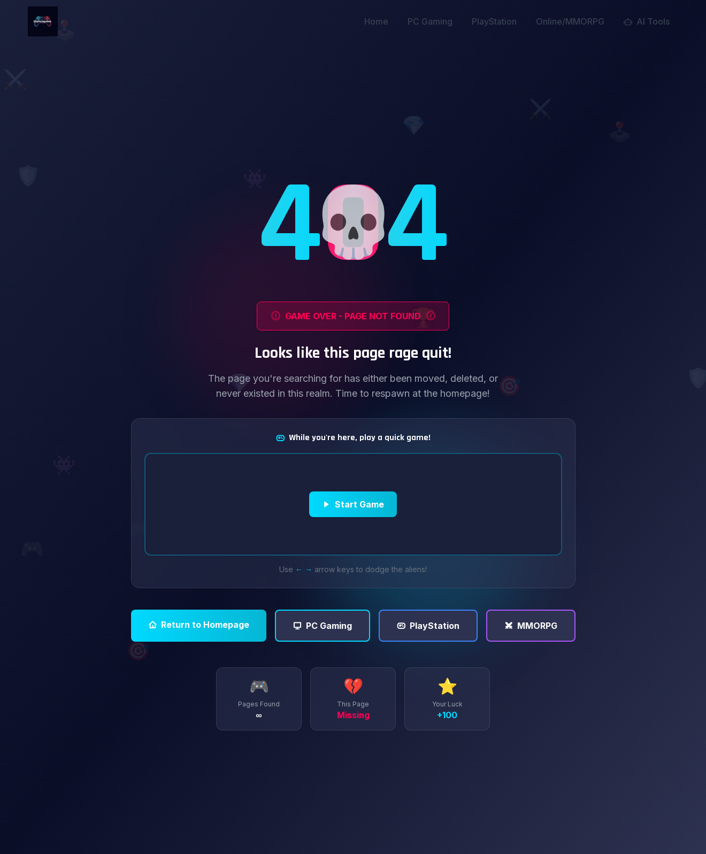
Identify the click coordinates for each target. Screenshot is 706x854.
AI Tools (647, 21)
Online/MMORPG (570, 21)
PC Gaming (430, 21)
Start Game (353, 504)
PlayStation (494, 21)
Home (376, 21)
